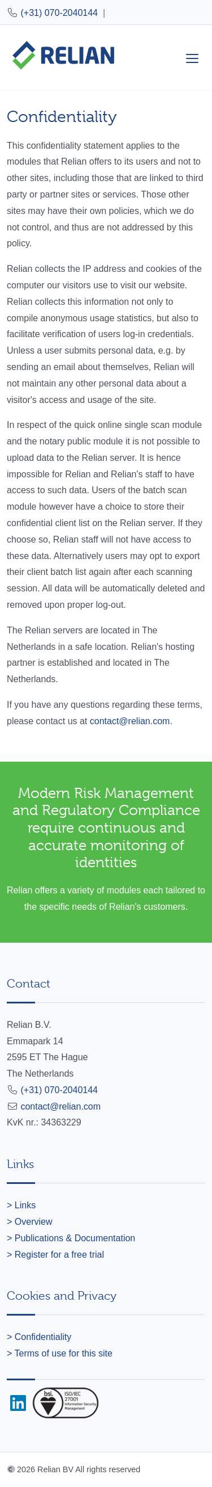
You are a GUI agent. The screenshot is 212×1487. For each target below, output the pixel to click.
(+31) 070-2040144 (59, 13)
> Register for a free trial (55, 1254)
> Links (21, 1205)
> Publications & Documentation (71, 1238)
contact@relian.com (130, 721)
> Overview (29, 1221)
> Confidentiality (39, 1337)
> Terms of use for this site (60, 1353)
